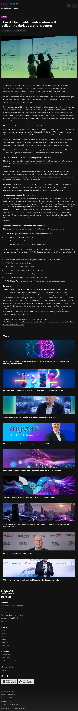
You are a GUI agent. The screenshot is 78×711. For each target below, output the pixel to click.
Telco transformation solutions (12, 615)
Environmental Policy (7, 698)
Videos (3, 639)
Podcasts (4, 643)
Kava (24, 708)
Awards (4, 664)
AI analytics (5, 612)
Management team (8, 667)
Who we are (5, 655)
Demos (4, 636)
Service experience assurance (12, 606)
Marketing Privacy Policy (8, 691)
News (3, 630)
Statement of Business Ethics (9, 704)
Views (3, 633)
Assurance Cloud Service (10, 618)
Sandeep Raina (7, 30)
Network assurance (8, 609)
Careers (4, 670)
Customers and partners (10, 661)
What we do (5, 658)
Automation (5, 621)
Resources (5, 646)
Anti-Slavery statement (7, 701)
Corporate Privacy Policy (8, 694)
